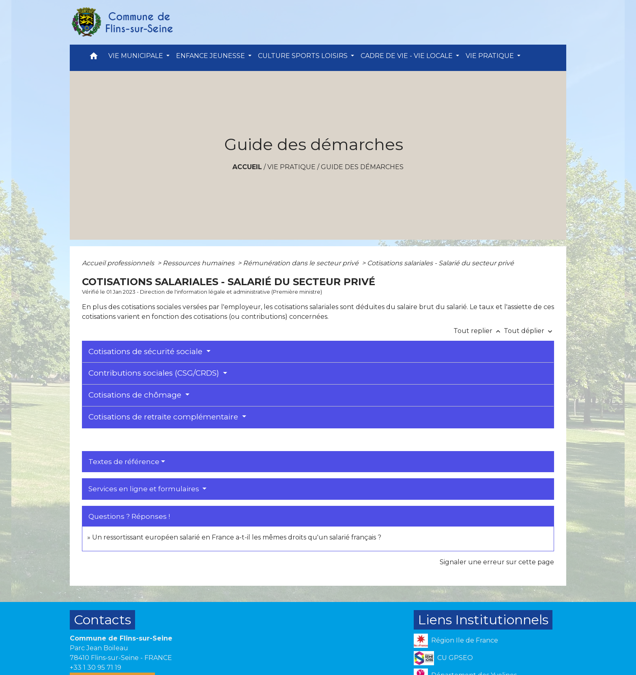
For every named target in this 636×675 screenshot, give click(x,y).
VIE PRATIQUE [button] (491, 56)
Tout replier (478, 331)
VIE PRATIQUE (291, 167)
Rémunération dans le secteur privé (301, 263)
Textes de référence (123, 462)
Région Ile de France (456, 641)
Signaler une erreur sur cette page (497, 562)
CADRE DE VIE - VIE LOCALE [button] (407, 56)
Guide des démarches (362, 167)
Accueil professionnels (119, 263)
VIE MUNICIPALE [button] (136, 56)
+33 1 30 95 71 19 (95, 667)
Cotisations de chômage (135, 395)
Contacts (102, 620)
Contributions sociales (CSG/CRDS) (154, 373)
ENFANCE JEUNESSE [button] (211, 56)
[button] (93, 58)
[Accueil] (122, 22)
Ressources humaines (199, 263)
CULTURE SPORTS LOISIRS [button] (303, 56)
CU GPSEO (443, 658)
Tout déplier (529, 331)
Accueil (247, 167)
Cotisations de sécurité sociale (146, 351)
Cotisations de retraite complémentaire (164, 416)
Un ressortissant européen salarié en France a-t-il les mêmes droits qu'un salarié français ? (236, 537)
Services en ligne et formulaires (144, 489)
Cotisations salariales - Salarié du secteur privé (440, 263)
